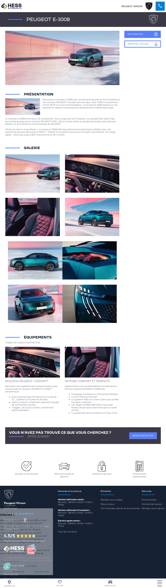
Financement (149, 499)
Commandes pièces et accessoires (120, 508)
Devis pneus (107, 504)
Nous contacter (143, 435)
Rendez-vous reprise (153, 508)
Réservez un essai (143, 44)
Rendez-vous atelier (112, 499)
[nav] (159, 583)
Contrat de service (152, 504)
